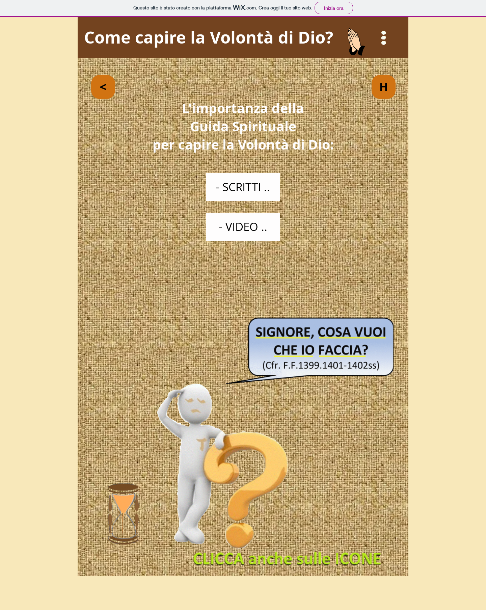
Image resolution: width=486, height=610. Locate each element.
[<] (103, 87)
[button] (384, 38)
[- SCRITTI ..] (243, 187)
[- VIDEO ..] (243, 227)
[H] (384, 87)
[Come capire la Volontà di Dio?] (243, 37)
